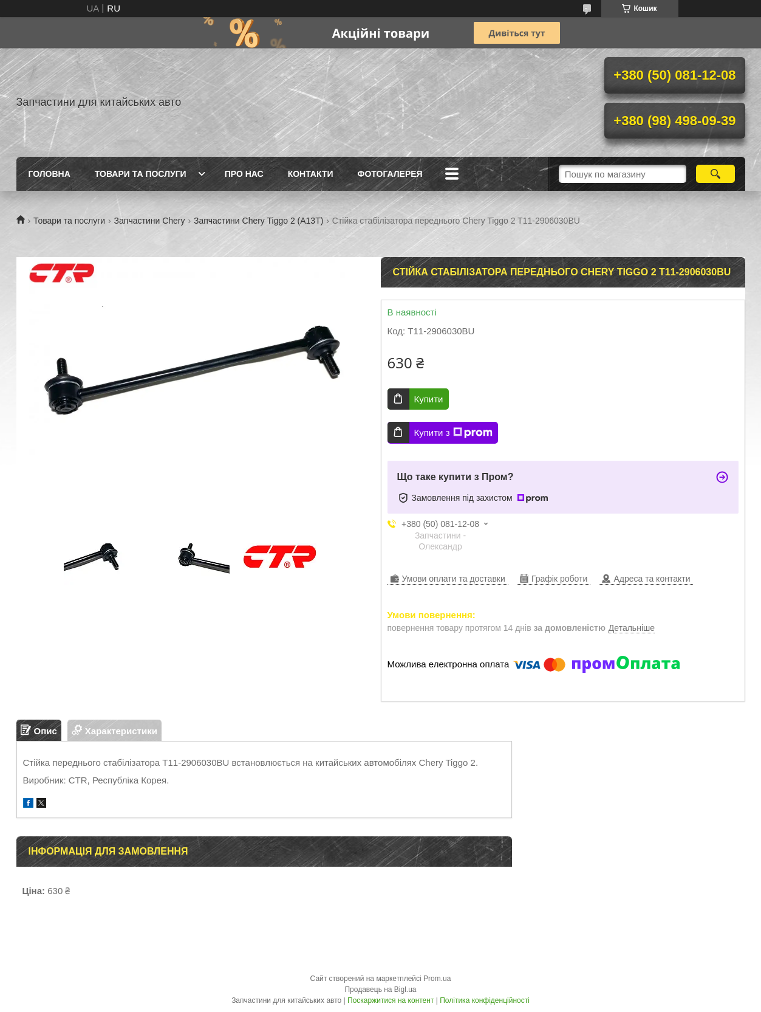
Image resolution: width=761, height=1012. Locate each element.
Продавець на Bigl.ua (380, 989)
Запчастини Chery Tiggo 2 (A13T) (258, 220)
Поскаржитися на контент (390, 1000)
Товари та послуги (140, 174)
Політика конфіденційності (485, 1000)
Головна (49, 174)
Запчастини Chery (149, 220)
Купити (428, 399)
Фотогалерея (390, 174)
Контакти (310, 174)
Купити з (453, 432)
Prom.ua (437, 978)
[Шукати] (715, 174)
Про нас (244, 174)
